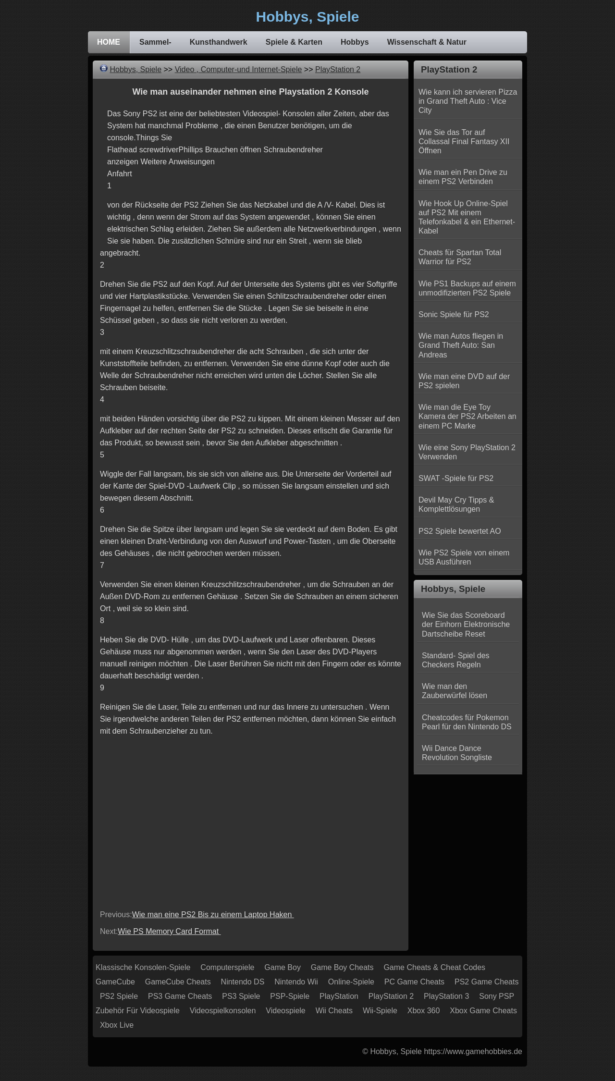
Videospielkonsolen (223, 1011)
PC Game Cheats (414, 982)
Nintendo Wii (296, 982)
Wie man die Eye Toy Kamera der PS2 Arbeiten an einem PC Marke (467, 416)
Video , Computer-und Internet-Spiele (238, 69)
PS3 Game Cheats (180, 996)
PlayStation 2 (337, 69)
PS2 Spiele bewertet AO (459, 531)
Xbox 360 (423, 1011)
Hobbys (355, 42)
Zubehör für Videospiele (138, 1011)
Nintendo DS (243, 982)
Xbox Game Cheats (483, 1011)
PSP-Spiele (289, 996)
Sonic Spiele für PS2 (453, 314)
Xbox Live (117, 1025)
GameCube (115, 982)
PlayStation (339, 996)
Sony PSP (496, 996)
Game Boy (282, 967)
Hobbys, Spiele (135, 69)
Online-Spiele (351, 982)
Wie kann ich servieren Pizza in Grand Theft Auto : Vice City (467, 101)
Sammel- (155, 42)
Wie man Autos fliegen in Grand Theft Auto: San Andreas (460, 345)
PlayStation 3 (446, 996)
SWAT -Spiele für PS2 (455, 478)
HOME (108, 42)
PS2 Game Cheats (486, 982)
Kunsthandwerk (218, 42)
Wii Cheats (334, 1011)
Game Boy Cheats (342, 967)
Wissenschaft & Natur (427, 42)
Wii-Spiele (380, 1011)
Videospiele (285, 1011)
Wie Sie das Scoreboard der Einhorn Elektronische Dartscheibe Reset (466, 624)
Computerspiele (227, 967)
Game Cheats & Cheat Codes (434, 967)
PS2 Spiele (119, 996)
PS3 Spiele (241, 996)
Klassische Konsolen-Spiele (143, 967)
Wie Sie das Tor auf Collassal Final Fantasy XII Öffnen (463, 141)
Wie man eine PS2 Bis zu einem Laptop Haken (213, 914)
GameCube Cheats (178, 982)
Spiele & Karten (294, 42)
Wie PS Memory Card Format (169, 931)
